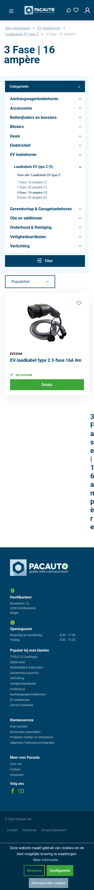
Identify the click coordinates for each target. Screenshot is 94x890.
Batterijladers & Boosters (26, 667)
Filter (45, 260)
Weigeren (34, 871)
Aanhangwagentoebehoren (28, 694)
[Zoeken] (66, 9)
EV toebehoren (20, 700)
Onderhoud (17, 689)
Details (47, 385)
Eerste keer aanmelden (25, 732)
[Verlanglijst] (74, 9)
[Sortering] (30, 281)
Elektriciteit (17, 662)
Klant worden (19, 726)
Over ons (16, 764)
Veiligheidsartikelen (23, 683)
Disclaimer (30, 830)
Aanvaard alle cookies (48, 883)
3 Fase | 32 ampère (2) (32, 197)
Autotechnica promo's (24, 673)
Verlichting (17, 678)
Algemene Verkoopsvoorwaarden (32, 742)
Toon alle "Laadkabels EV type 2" (39, 175)
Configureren (60, 871)
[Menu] (10, 9)
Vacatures (17, 775)
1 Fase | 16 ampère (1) (32, 182)
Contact (15, 769)
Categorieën (45, 86)
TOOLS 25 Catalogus (24, 657)
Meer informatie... (47, 860)
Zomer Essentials (21, 705)
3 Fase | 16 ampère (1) (32, 192)
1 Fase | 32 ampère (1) (32, 187)
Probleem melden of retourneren (31, 737)
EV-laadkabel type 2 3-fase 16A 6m (45, 360)
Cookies (13, 830)
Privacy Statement (54, 830)
